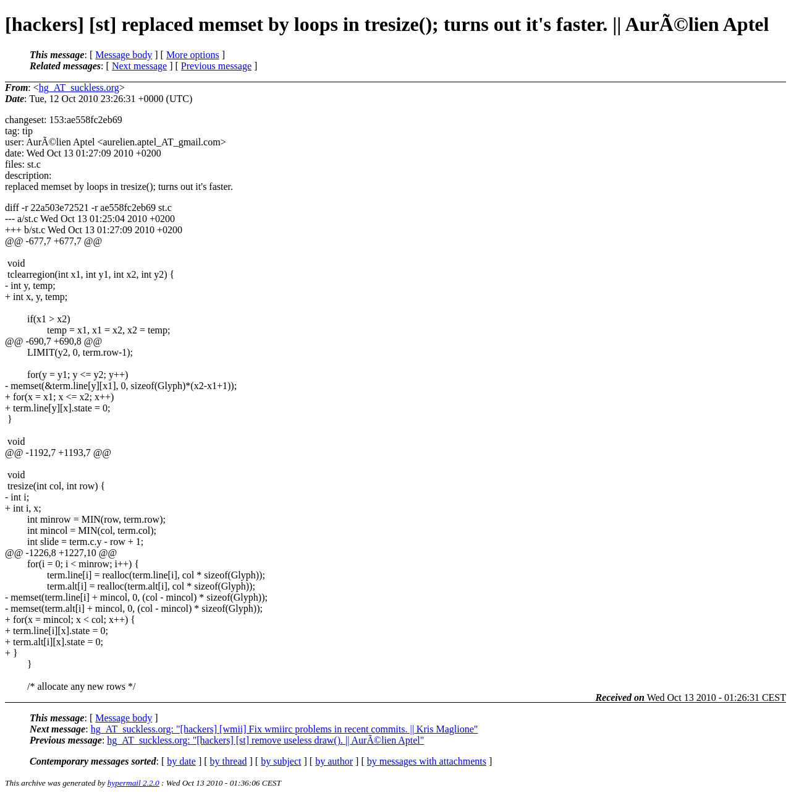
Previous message (216, 66)
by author (334, 761)
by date (181, 761)
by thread (228, 761)
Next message (139, 66)
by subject (281, 761)
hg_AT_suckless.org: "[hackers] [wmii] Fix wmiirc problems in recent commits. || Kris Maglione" (284, 729)
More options (192, 54)
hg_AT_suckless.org (79, 87)
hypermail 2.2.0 (133, 782)
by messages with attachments (426, 761)
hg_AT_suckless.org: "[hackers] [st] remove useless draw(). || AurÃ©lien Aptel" (265, 740)
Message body (123, 54)
